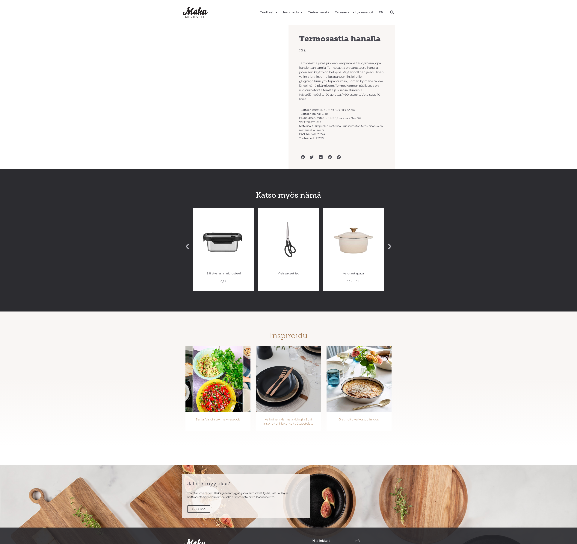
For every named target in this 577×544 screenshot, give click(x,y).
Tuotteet (268, 12)
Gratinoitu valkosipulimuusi (359, 419)
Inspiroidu (293, 12)
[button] (392, 12)
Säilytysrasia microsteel (223, 273)
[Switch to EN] (381, 12)
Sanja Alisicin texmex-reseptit (218, 419)
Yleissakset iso (288, 273)
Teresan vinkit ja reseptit (354, 12)
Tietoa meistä (318, 12)
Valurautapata (353, 273)
